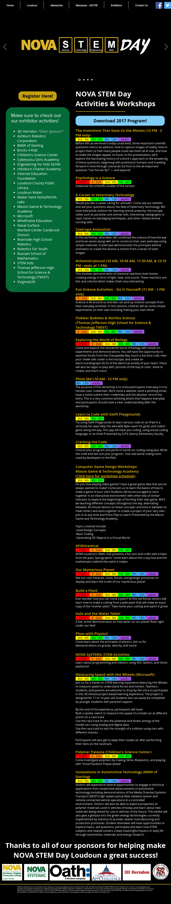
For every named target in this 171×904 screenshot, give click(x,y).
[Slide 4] (91, 79)
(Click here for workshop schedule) (105, 476)
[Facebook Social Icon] (159, 5)
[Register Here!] (37, 96)
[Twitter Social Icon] (167, 5)
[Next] (166, 47)
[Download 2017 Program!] (120, 121)
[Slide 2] (83, 79)
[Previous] (4, 47)
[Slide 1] (79, 80)
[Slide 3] (87, 79)
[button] (32, 5)
